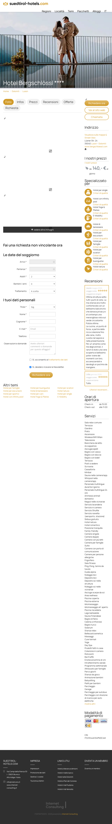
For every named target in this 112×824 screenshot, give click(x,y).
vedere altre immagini (42, 229)
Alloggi (97, 11)
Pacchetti (83, 11)
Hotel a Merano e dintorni (68, 768)
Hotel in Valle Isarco (65, 773)
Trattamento (21, 291)
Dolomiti (15, 91)
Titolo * (23, 306)
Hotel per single (64, 393)
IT (105, 11)
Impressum (34, 768)
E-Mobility (62, 396)
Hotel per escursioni (12, 390)
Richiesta (11, 108)
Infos (20, 102)
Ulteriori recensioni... (99, 389)
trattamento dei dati (58, 359)
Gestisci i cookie (36, 777)
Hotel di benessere (39, 390)
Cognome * (21, 321)
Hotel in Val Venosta (65, 789)
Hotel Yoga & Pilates (39, 396)
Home (6, 91)
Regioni (46, 11)
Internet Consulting (70, 814)
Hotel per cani (36, 393)
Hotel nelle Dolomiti (65, 777)
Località (59, 11)
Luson (25, 91)
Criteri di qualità (100, 193)
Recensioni (50, 102)
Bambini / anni (20, 283)
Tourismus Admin (37, 781)
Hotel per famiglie (11, 388)
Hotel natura (63, 390)
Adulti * (23, 276)
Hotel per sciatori (65, 388)
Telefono (23, 336)
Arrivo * (23, 261)
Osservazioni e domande (15, 343)
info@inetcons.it (13, 782)
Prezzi (33, 102)
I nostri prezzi (91, 162)
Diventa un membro (92, 768)
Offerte (68, 102)
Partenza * (22, 269)
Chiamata (97, 117)
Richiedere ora (41, 375)
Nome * (23, 314)
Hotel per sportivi (11, 393)
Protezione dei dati (37, 772)
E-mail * (23, 328)
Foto (8, 102)
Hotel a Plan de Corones (67, 781)
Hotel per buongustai (40, 388)
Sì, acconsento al (50, 359)
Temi (71, 11)
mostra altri (90, 703)
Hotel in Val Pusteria (65, 785)
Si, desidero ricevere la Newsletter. (48, 367)
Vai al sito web (97, 110)
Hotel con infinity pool (13, 396)
